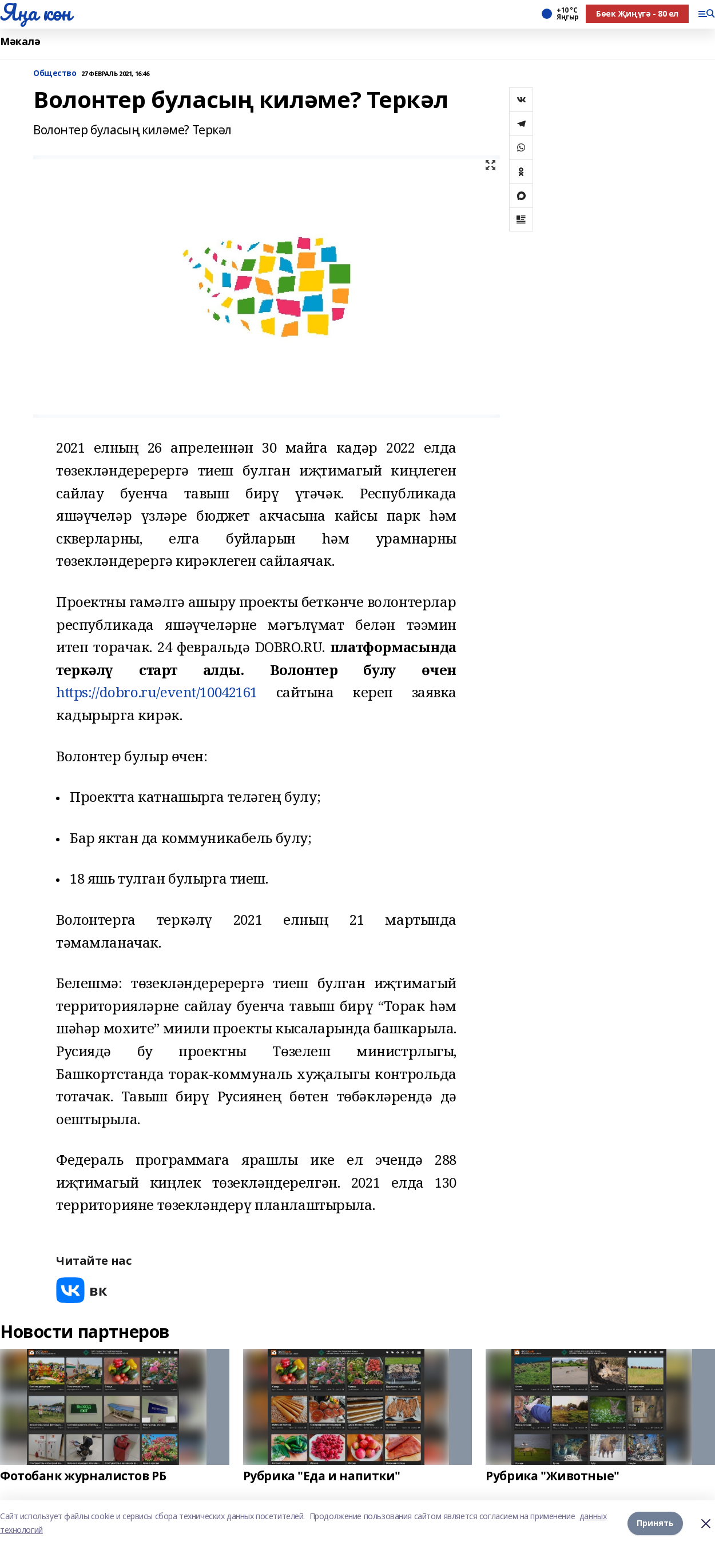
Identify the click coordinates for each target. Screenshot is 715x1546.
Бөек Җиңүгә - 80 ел (637, 13)
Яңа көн (35, 12)
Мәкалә (20, 41)
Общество (55, 73)
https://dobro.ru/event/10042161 (156, 691)
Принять (655, 1522)
